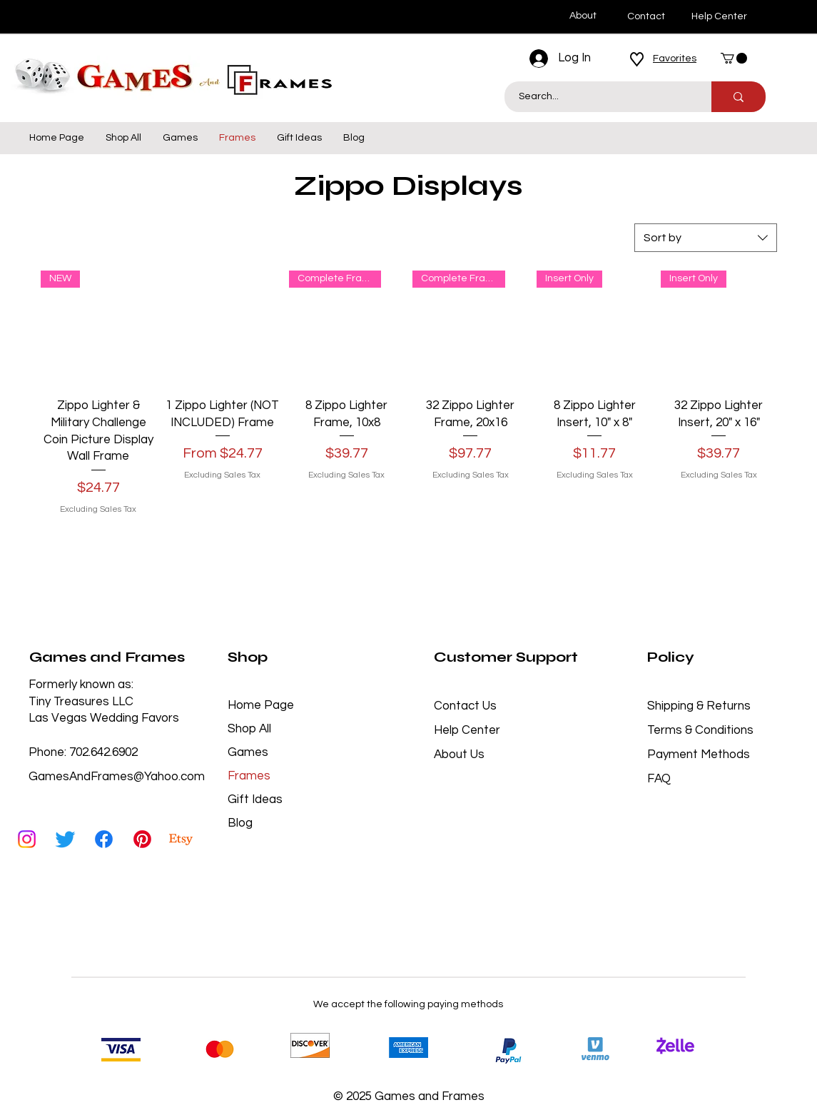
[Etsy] (181, 839)
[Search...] (600, 96)
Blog (240, 823)
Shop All (249, 728)
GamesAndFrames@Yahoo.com (117, 776)
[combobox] (705, 237)
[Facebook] (104, 839)
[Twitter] (65, 839)
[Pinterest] (142, 839)
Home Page (261, 705)
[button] (734, 58)
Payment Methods (700, 754)
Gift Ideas (255, 799)
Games (248, 752)
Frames (249, 776)
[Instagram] (27, 839)
